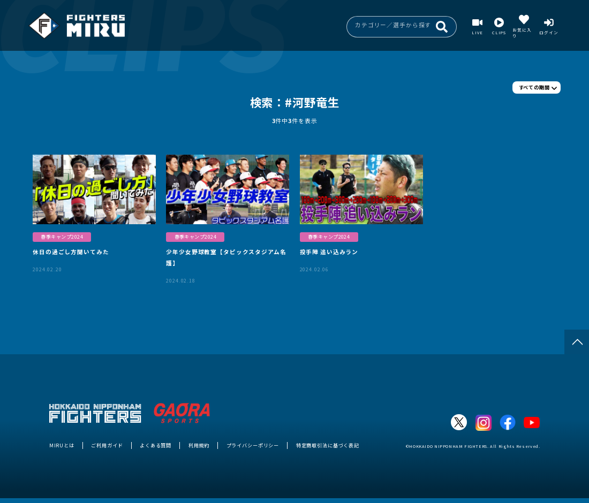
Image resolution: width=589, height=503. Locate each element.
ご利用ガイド (107, 445)
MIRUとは (61, 445)
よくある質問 (155, 445)
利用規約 (198, 445)
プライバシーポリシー (253, 445)
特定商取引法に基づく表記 (327, 445)
